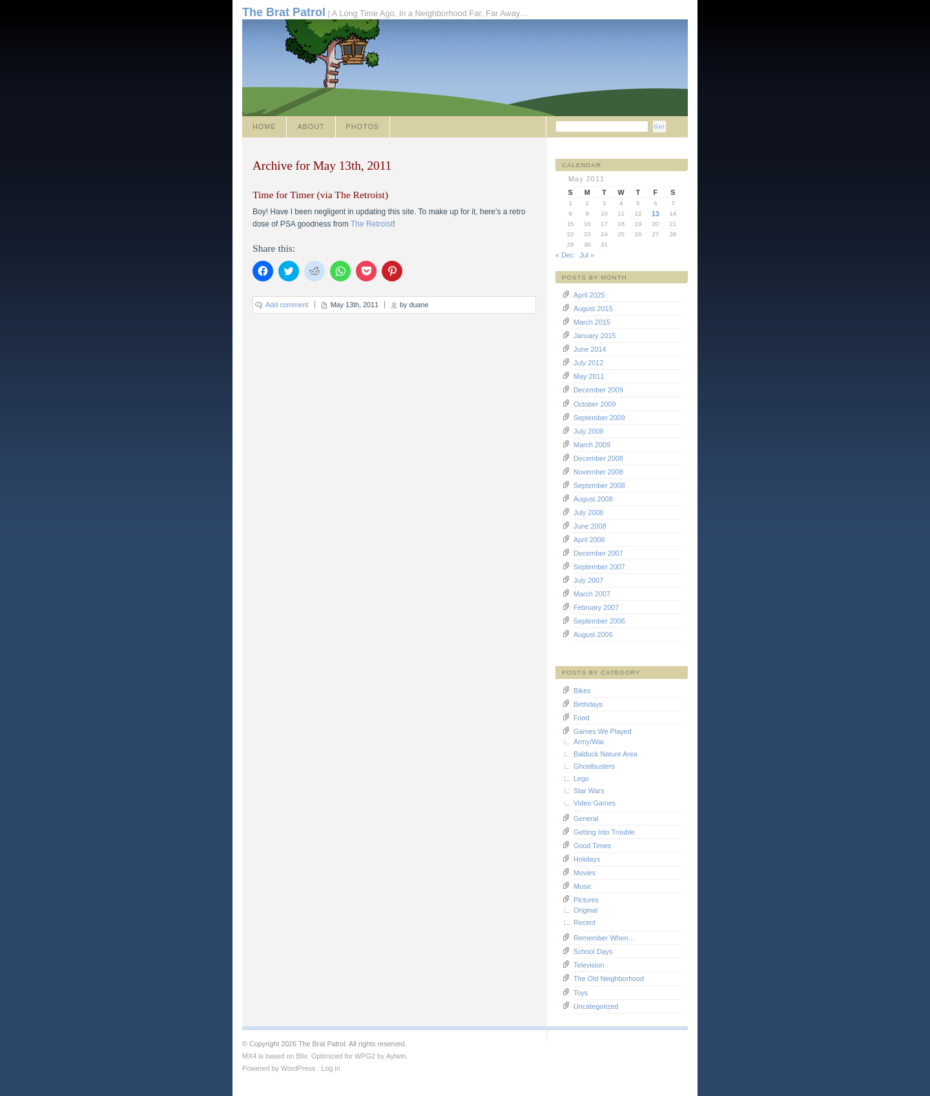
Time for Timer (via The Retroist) (320, 194)
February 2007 (596, 607)
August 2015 (593, 308)
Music (583, 886)
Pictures (586, 900)
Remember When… (604, 938)
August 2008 (593, 499)
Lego (581, 778)
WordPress (298, 1068)
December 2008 (598, 458)
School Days (593, 951)
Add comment (287, 305)
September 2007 (599, 567)
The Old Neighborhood (609, 978)
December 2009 (598, 390)
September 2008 (599, 485)
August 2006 (593, 634)
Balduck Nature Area (605, 754)
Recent (584, 922)
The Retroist (372, 223)
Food (582, 718)
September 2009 (599, 417)
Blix (301, 1056)
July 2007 (588, 580)
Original (585, 910)
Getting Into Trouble (604, 832)
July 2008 (588, 512)
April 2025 (589, 295)
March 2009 (592, 445)
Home (264, 126)
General (586, 818)
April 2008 (589, 539)
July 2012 (588, 363)
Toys (581, 993)
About (310, 126)
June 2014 (590, 349)
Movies (584, 873)
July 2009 (588, 431)
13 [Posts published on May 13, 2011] (655, 214)
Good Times (592, 845)
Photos (362, 126)
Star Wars (589, 791)
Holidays (587, 859)
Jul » (586, 255)
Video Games (594, 803)
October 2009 (594, 404)
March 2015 (592, 322)
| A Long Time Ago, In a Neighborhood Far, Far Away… (385, 12)
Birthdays (588, 704)
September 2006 (599, 621)
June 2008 (590, 526)
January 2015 (594, 336)
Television (589, 965)
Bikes (582, 691)
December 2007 (598, 553)
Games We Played (603, 731)
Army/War (589, 742)
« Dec (564, 255)
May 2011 (589, 376)
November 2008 (598, 472)
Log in (330, 1068)
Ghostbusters (594, 766)
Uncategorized (596, 1006)
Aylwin (396, 1056)
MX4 (249, 1056)
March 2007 (592, 594)
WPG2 (365, 1056)
